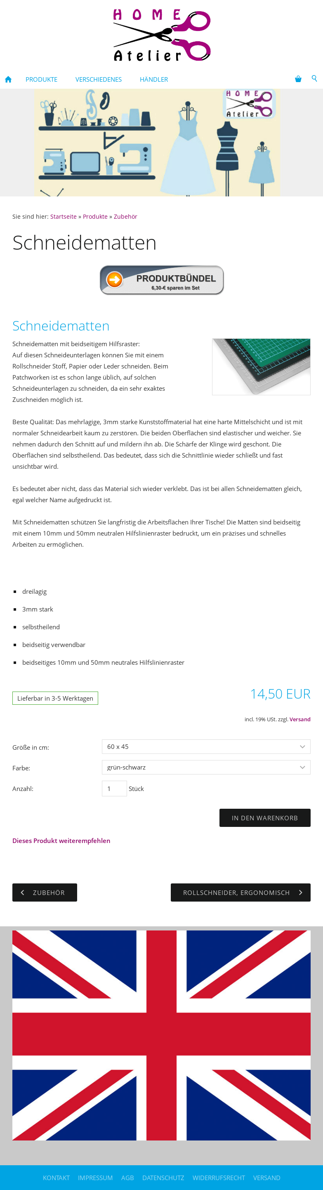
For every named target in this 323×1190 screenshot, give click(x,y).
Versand (300, 719)
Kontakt (56, 1177)
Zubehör (125, 216)
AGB (127, 1177)
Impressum (95, 1177)
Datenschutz (163, 1177)
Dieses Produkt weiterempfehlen (61, 840)
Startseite (63, 216)
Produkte (95, 216)
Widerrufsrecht (219, 1177)
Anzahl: (22, 788)
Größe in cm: (30, 747)
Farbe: (21, 768)
